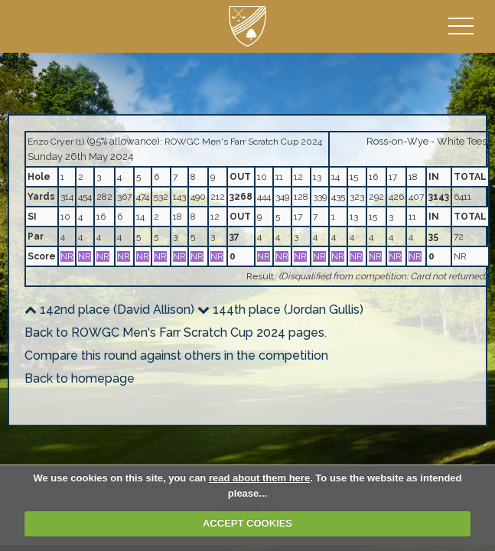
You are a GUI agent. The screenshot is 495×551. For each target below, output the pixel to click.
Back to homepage (79, 378)
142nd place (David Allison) (109, 309)
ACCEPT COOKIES (247, 523)
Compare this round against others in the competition (176, 355)
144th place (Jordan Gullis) (280, 309)
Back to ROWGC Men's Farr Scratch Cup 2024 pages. (175, 332)
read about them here (259, 478)
